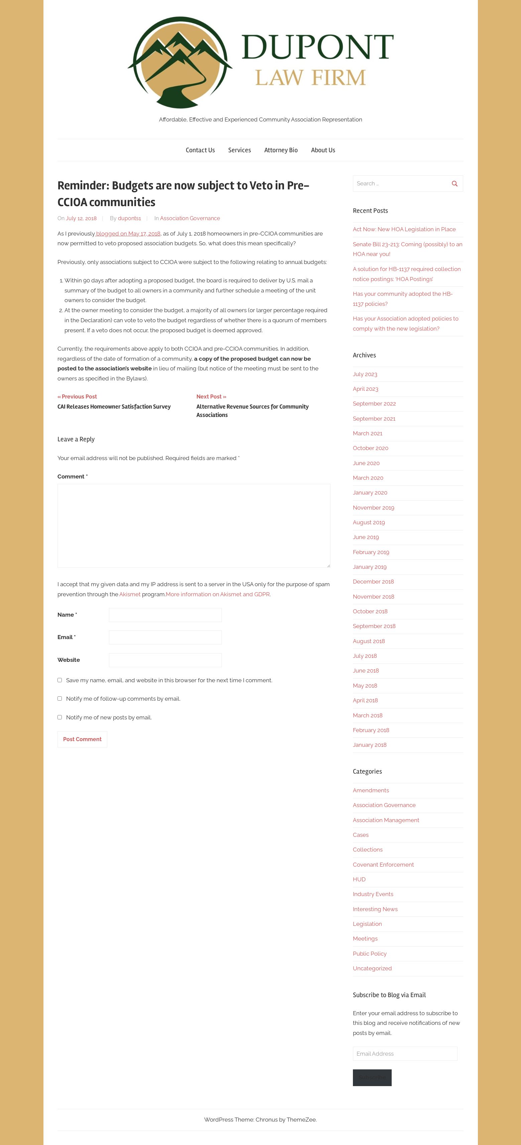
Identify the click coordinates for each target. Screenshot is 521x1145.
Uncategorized (372, 968)
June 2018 (366, 670)
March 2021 (367, 433)
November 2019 (373, 507)
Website (68, 659)
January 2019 (370, 566)
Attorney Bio (281, 150)
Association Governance (190, 218)
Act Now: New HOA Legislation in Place (404, 229)
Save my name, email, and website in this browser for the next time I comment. (169, 680)
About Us (323, 150)
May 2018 (365, 685)
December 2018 (373, 581)
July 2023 (365, 374)
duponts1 (129, 218)
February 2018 (371, 730)
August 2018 (369, 641)
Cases (361, 834)
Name (67, 614)
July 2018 (365, 655)
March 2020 (368, 477)
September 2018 (374, 626)
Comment (72, 476)
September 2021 (374, 418)
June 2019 (366, 537)
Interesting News (375, 909)
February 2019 (371, 552)
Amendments (371, 790)
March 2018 (368, 715)
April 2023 (365, 388)
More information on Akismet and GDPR (218, 594)
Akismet (130, 594)
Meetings (365, 938)
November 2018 (373, 596)
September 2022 (374, 403)
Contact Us (200, 150)
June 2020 (366, 463)
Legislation (367, 923)
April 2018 (365, 700)
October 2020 (370, 448)
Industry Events (373, 894)
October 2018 (370, 611)
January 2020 (370, 492)
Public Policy (370, 953)
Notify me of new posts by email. (109, 717)
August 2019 (369, 522)
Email (66, 637)
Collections (368, 849)
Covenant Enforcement (383, 864)
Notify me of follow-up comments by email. (123, 698)
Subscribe (372, 1077)
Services (239, 150)
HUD (359, 879)
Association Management (386, 820)
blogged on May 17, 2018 (127, 233)
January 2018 (370, 744)
